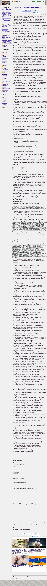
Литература (4, 71)
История (4, 68)
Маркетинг (4, 74)
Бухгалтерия (5, 58)
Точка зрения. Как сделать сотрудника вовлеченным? (6, 32)
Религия (4, 94)
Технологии (4, 98)
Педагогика (4, 85)
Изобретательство (6, 63)
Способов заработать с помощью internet (6, 41)
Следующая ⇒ (36, 12)
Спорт (3, 97)
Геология (4, 62)
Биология (4, 56)
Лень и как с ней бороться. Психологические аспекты (6, 37)
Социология (4, 95)
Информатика (5, 65)
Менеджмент (5, 79)
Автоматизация (5, 50)
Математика (4, 75)
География (4, 61)
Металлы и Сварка (6, 81)
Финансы (4, 104)
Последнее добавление (4, 46)
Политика (4, 87)
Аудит (3, 55)
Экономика (4, 108)
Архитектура (5, 52)
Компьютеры (5, 69)
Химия (3, 106)
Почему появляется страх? (6, 19)
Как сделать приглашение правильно (5, 29)
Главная (33, 1)
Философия (4, 103)
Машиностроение (6, 77)
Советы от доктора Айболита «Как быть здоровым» (6, 25)
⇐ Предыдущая (27, 10)
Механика (4, 82)
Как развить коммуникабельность (6, 9)
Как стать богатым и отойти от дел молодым (6, 21)
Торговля (4, 100)
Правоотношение (6, 88)
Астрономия (4, 53)
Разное (3, 92)
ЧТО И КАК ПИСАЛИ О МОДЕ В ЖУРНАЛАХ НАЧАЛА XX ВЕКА (19, 550)
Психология (4, 91)
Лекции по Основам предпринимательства (7, 43)
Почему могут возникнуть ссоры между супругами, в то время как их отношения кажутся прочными (6, 14)
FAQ (43, 1)
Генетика (4, 59)
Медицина (4, 78)
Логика (3, 72)
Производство (5, 90)
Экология (4, 107)
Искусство (4, 66)
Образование (5, 84)
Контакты (39, 1)
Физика (3, 101)
